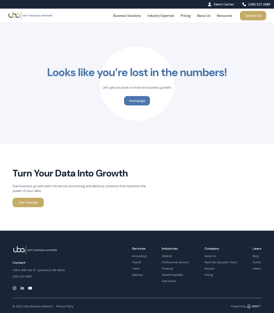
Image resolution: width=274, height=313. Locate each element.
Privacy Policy (64, 306)
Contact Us (253, 15)
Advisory (137, 275)
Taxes (136, 268)
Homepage (137, 101)
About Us (204, 15)
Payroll (136, 262)
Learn (257, 248)
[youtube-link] (30, 288)
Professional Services (175, 262)
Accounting (139, 256)
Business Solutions (127, 15)
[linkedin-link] (22, 288)
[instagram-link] (14, 288)
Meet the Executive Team (221, 262)
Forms (257, 262)
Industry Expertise (160, 15)
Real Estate (169, 281)
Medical (167, 256)
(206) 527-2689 (256, 4)
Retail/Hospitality (172, 275)
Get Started (28, 202)
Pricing (185, 15)
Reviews (210, 268)
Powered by (246, 306)
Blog (256, 256)
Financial (167, 268)
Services (139, 248)
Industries (170, 248)
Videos (257, 268)
